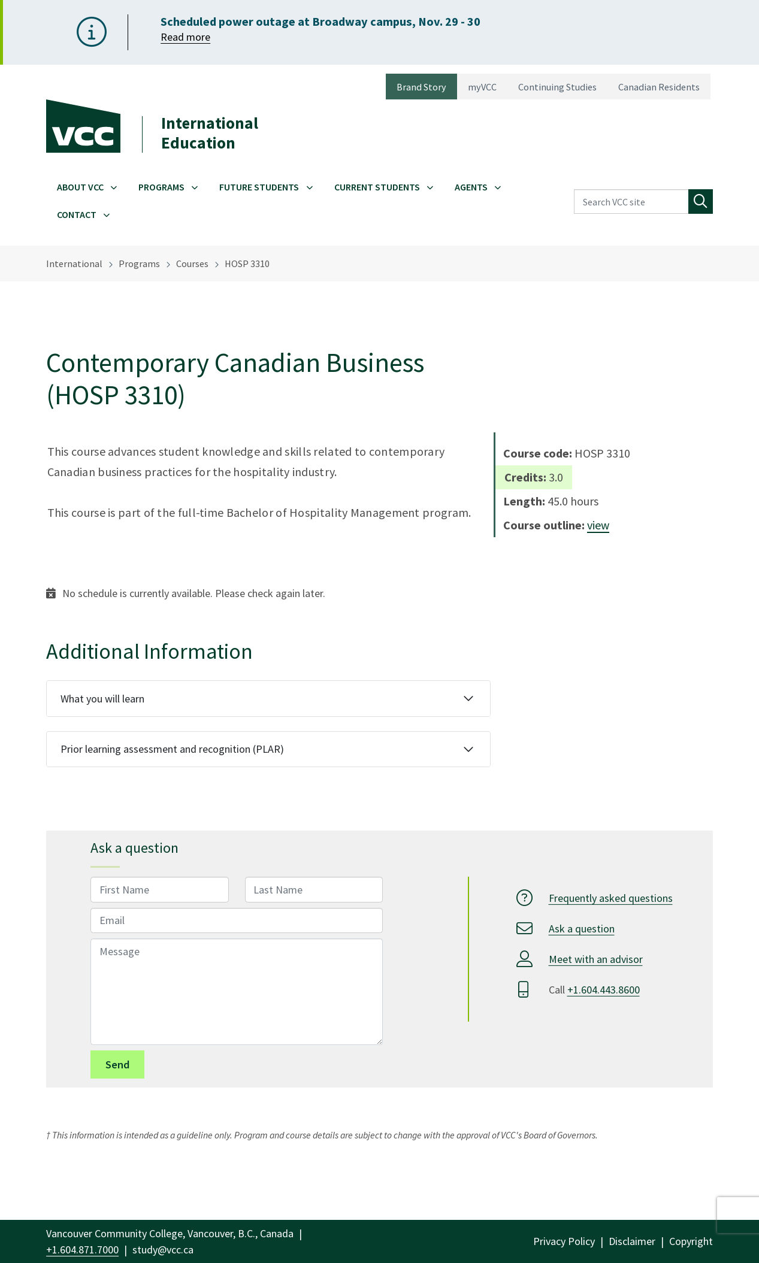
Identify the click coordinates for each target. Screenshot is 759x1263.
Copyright (691, 1241)
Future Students (259, 187)
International (74, 263)
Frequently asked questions (611, 898)
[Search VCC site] (631, 201)
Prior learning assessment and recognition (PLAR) (172, 749)
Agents (471, 187)
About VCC (80, 187)
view (598, 524)
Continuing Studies (557, 87)
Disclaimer (632, 1241)
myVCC (482, 87)
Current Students (377, 187)
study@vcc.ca (162, 1249)
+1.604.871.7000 (82, 1249)
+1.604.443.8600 (603, 990)
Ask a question (582, 928)
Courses (192, 263)
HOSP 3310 (247, 263)
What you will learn (102, 698)
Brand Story (421, 87)
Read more (185, 37)
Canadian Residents (659, 87)
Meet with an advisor (596, 959)
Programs (161, 187)
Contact (76, 214)
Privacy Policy (564, 1241)
